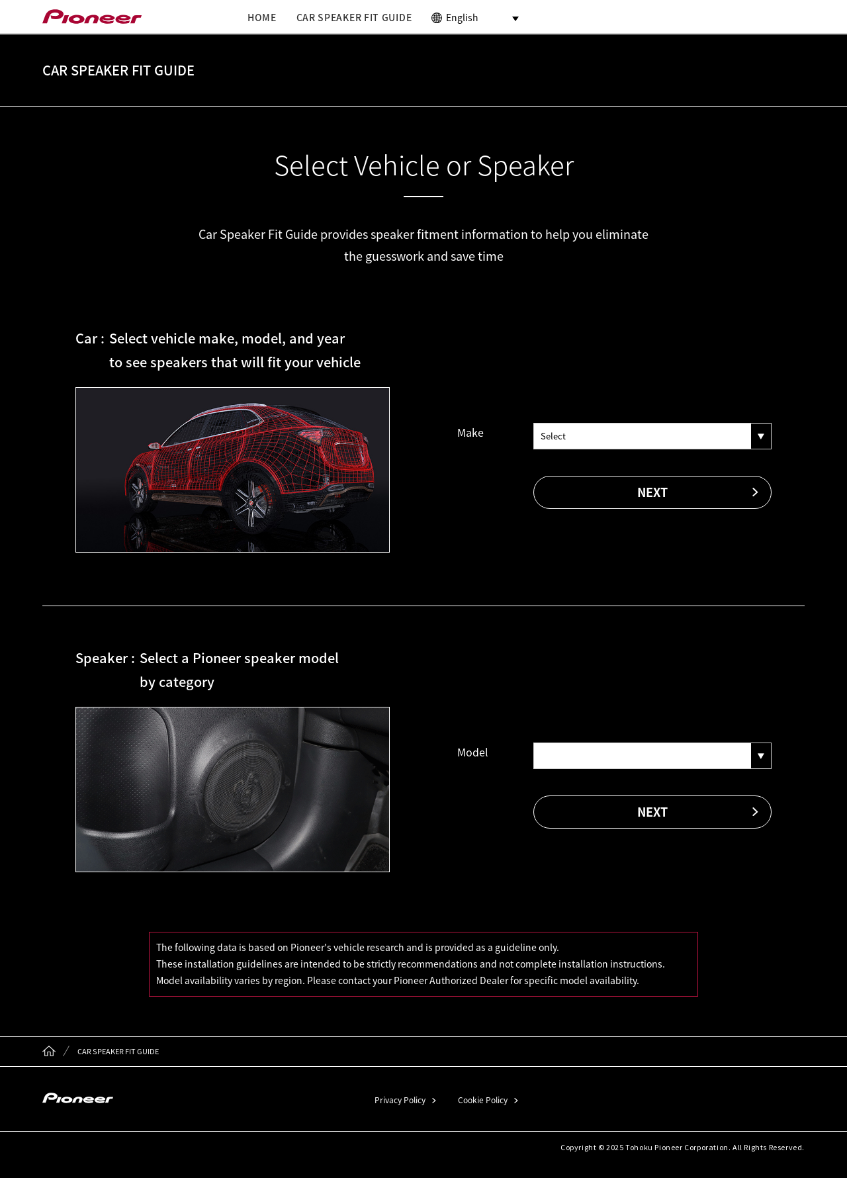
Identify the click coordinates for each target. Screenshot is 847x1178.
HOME (262, 17)
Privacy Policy (400, 1100)
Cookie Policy (483, 1100)
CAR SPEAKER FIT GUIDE (354, 17)
